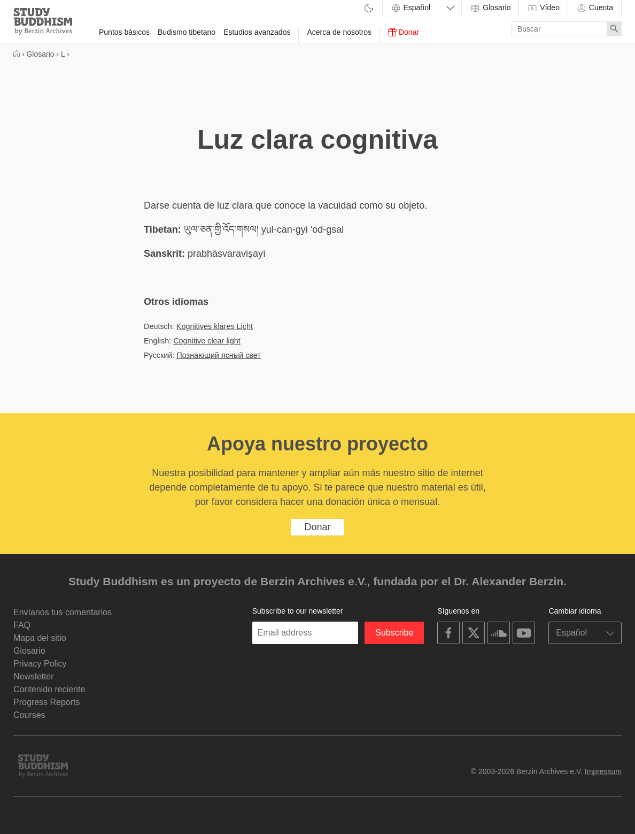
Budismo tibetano (186, 32)
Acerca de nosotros (339, 32)
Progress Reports (46, 702)
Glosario (490, 8)
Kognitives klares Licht (214, 326)
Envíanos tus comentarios (62, 612)
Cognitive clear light (207, 340)
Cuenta (594, 8)
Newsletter (33, 676)
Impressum (603, 771)
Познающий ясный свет (218, 355)
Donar (403, 32)
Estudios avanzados (256, 32)
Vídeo (543, 8)
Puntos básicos (124, 32)
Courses (29, 715)
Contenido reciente (49, 689)
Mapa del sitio (39, 637)
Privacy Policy (40, 663)
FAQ (21, 625)
